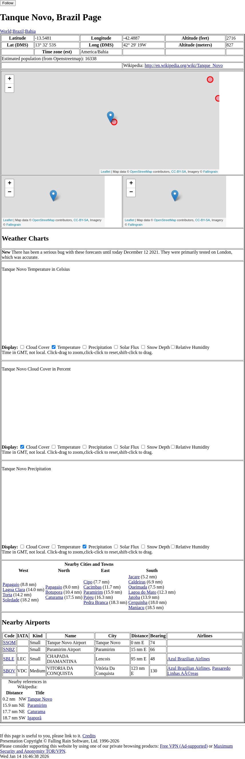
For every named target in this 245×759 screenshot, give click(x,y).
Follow (7, 3)
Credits (88, 735)
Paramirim (93, 592)
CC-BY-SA (178, 171)
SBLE (8, 658)
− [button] (9, 88)
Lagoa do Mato (142, 592)
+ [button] (9, 79)
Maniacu (136, 607)
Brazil (18, 31)
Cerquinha (138, 602)
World (5, 31)
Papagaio (11, 584)
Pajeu (88, 597)
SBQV (9, 670)
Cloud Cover (37, 347)
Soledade (11, 599)
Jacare (134, 576)
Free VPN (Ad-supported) (184, 746)
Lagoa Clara (14, 589)
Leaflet (105, 171)
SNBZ (9, 649)
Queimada (137, 587)
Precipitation (100, 347)
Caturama (54, 597)
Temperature (69, 347)
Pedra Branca (95, 602)
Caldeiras (137, 581)
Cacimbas (92, 587)
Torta (7, 594)
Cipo (87, 581)
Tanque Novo (39, 699)
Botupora (54, 592)
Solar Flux (129, 347)
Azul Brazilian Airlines (189, 658)
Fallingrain (210, 171)
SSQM (9, 642)
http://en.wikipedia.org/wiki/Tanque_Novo (184, 65)
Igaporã (34, 717)
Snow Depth (158, 347)
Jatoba (134, 597)
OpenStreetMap (141, 171)
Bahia (30, 31)
